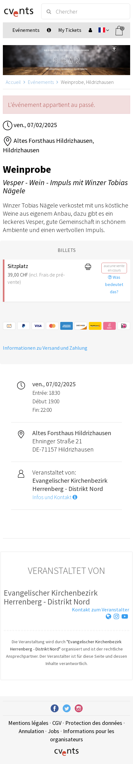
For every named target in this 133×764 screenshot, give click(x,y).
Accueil (13, 82)
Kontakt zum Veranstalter (100, 609)
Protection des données (93, 722)
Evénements (41, 82)
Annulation (31, 731)
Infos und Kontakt (54, 497)
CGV (56, 722)
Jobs (53, 731)
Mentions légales (28, 722)
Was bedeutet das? (114, 284)
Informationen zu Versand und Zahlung (45, 348)
